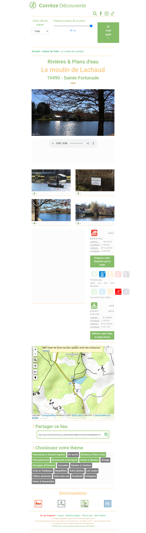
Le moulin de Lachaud (72, 51)
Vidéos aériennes (42, 476)
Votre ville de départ (40, 22)
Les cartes (92, 470)
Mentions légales (73, 515)
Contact (60, 515)
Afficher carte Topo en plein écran (102, 335)
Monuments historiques (64, 460)
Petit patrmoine (41, 460)
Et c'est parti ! (108, 32)
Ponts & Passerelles (43, 481)
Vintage (105, 460)
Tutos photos (77, 470)
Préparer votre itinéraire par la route (102, 261)
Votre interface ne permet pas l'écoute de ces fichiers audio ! (73, 143)
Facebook (77, 476)
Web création (100, 515)
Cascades (63, 465)
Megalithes (61, 470)
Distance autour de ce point (69, 20)
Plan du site (87, 515)
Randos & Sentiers (81, 465)
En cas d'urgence (47, 515)
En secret (73, 454)
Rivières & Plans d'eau (93, 454)
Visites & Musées (89, 460)
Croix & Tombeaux (43, 470)
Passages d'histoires (44, 465)
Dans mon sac (61, 476)
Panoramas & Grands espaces (49, 454)
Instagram (90, 476)
